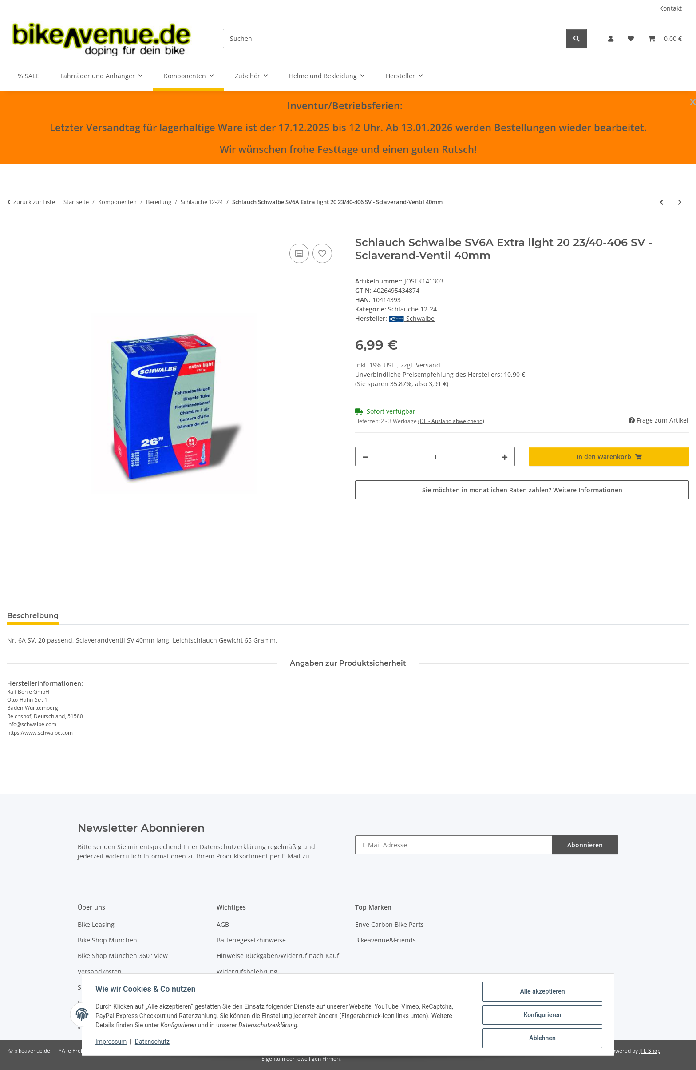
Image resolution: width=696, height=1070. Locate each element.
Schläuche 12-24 (412, 309)
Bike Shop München (107, 940)
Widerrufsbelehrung (247, 971)
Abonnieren (585, 845)
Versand (428, 365)
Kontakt (670, 8)
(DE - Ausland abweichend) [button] (451, 421)
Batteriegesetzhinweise (251, 940)
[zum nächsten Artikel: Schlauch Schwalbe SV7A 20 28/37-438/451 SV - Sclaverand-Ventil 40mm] (680, 202)
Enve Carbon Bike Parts (389, 924)
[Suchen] (395, 38)
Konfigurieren (541, 1015)
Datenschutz (153, 1042)
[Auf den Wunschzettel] (322, 253)
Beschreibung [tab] (33, 615)
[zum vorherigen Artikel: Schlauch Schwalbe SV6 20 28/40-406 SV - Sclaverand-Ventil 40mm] (661, 202)
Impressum (111, 1042)
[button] (611, 38)
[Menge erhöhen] (504, 456)
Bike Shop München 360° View (123, 955)
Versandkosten (100, 971)
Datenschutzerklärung (233, 846)
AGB (223, 924)
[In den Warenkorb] (14, 231)
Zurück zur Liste (34, 202)
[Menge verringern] (365, 456)
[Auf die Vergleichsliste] (299, 253)
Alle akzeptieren (541, 992)
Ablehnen (541, 1038)
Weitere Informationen (587, 490)
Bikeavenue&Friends (385, 940)
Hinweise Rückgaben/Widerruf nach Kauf (278, 955)
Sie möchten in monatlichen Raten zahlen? (522, 490)
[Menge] (435, 456)
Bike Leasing (96, 924)
